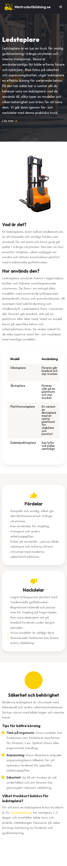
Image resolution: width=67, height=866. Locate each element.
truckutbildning (21, 812)
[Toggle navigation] (61, 7)
